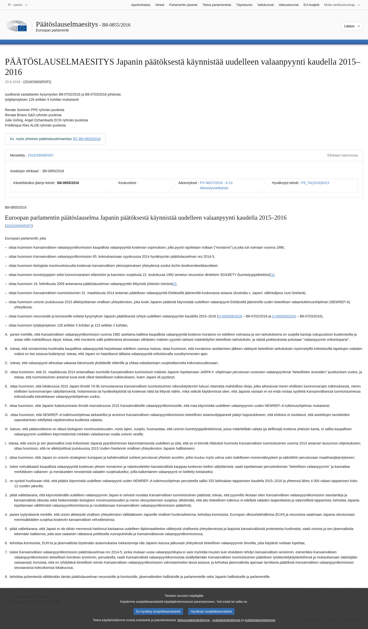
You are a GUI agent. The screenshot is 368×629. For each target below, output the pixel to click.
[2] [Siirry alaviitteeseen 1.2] (175, 284)
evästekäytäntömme (226, 625)
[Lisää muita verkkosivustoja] (342, 5)
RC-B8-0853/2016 (87, 139)
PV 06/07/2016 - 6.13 (216, 183)
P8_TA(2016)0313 (315, 183)
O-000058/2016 (230, 316)
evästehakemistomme (260, 625)
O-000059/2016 (284, 316)
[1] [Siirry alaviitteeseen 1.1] (272, 275)
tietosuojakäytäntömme (193, 625)
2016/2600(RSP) (40, 155)
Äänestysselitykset (214, 188)
